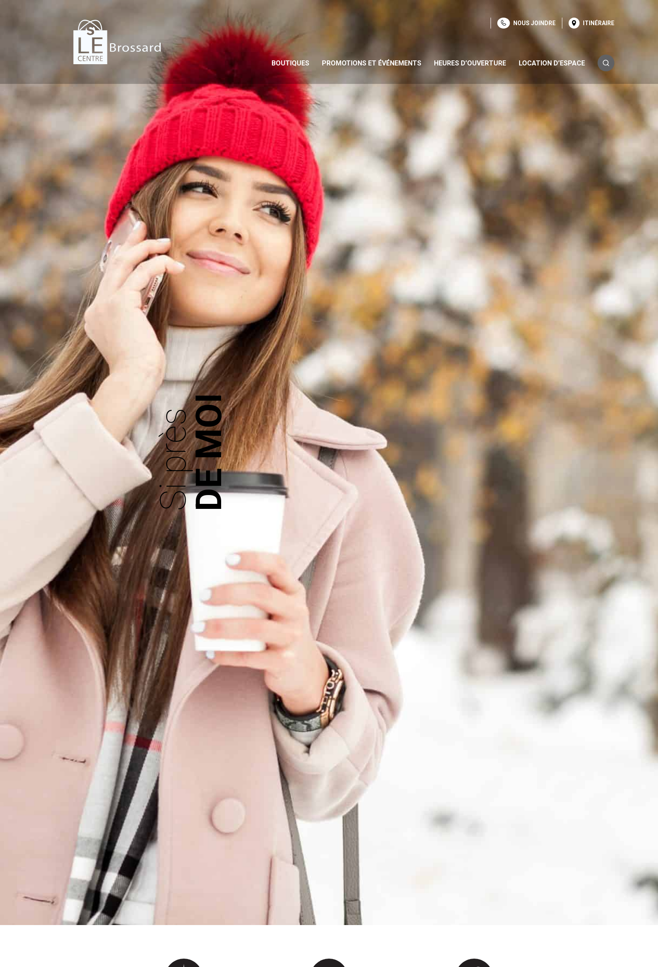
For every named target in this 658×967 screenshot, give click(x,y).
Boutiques (290, 63)
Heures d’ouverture (470, 63)
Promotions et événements (371, 63)
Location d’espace (552, 63)
